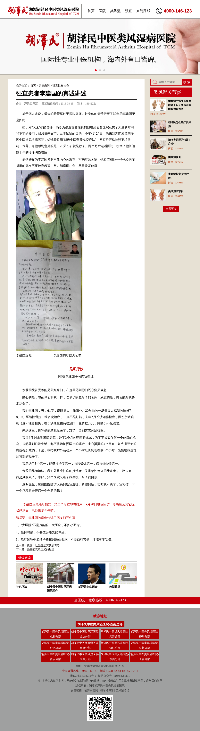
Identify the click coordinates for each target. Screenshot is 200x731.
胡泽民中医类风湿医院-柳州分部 (144, 634)
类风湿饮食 (174, 157)
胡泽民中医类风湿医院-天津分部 (115, 634)
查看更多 (171, 208)
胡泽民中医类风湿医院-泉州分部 (144, 645)
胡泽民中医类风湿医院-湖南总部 (100, 624)
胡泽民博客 (107, 690)
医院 (102, 11)
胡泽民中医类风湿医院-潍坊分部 (85, 634)
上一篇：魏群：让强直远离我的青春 (38, 545)
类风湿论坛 (122, 690)
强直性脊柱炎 (61, 85)
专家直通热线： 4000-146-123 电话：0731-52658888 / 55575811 (100, 670)
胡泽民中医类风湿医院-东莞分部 (115, 657)
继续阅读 (24, 557)
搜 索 (186, 82)
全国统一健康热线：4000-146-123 (100, 600)
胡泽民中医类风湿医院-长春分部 (144, 657)
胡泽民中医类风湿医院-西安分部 (55, 657)
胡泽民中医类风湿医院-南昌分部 (85, 645)
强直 (128, 11)
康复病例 (44, 85)
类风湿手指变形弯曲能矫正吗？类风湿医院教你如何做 (179, 105)
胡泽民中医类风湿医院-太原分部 (85, 657)
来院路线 (143, 11)
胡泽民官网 (91, 690)
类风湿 (115, 11)
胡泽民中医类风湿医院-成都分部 (55, 634)
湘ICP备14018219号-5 (83, 675)
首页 (91, 11)
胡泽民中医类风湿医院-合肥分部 (55, 645)
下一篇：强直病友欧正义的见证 (35, 549)
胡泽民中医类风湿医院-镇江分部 (115, 645)
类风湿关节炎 (175, 191)
